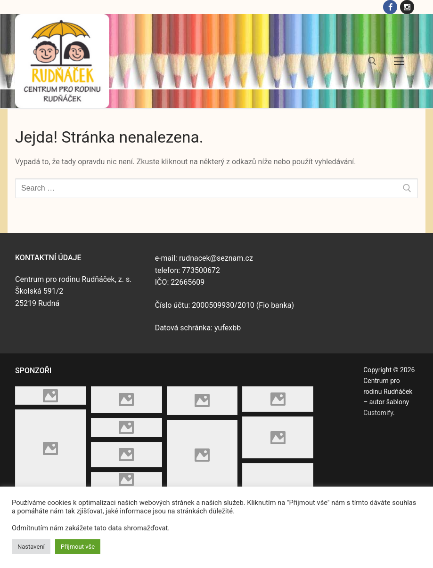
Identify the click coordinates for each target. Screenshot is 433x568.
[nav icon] (399, 62)
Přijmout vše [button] (78, 546)
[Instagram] (406, 7)
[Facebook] (388, 7)
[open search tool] (372, 62)
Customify (378, 413)
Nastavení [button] (31, 546)
